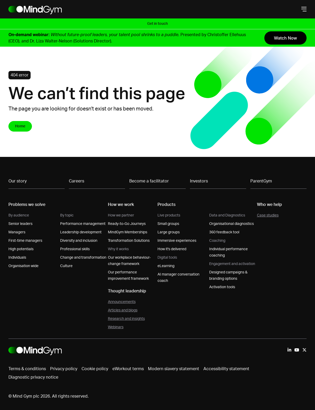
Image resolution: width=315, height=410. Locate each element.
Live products (169, 215)
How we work (121, 204)
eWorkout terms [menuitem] (128, 369)
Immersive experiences (177, 241)
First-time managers (25, 241)
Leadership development (81, 232)
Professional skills (75, 249)
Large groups (169, 232)
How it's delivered (172, 249)
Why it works (118, 249)
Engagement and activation (232, 264)
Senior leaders (20, 224)
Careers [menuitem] (76, 181)
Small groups (168, 224)
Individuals (17, 257)
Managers (16, 232)
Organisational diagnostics (231, 224)
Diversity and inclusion (78, 241)
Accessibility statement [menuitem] (226, 369)
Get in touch (157, 24)
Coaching (217, 241)
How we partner (121, 215)
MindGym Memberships (127, 232)
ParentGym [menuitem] (261, 181)
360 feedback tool (224, 232)
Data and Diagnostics (227, 215)
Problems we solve (26, 204)
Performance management (83, 224)
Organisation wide (23, 266)
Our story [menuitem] (17, 181)
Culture (66, 266)
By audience (18, 215)
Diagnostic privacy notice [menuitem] (33, 377)
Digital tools (167, 257)
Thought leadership (127, 291)
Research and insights (126, 319)
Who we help (269, 204)
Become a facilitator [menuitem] (149, 181)
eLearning (166, 266)
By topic (67, 215)
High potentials (21, 249)
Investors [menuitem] (199, 181)
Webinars (115, 327)
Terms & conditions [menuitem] (27, 369)
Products (166, 204)
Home (20, 126)
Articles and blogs (122, 310)
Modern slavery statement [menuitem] (173, 369)
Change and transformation (83, 257)
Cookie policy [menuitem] (95, 369)
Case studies (268, 215)
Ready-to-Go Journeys (127, 224)
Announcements (122, 302)
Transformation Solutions (129, 241)
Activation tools (222, 287)
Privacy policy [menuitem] (63, 369)
